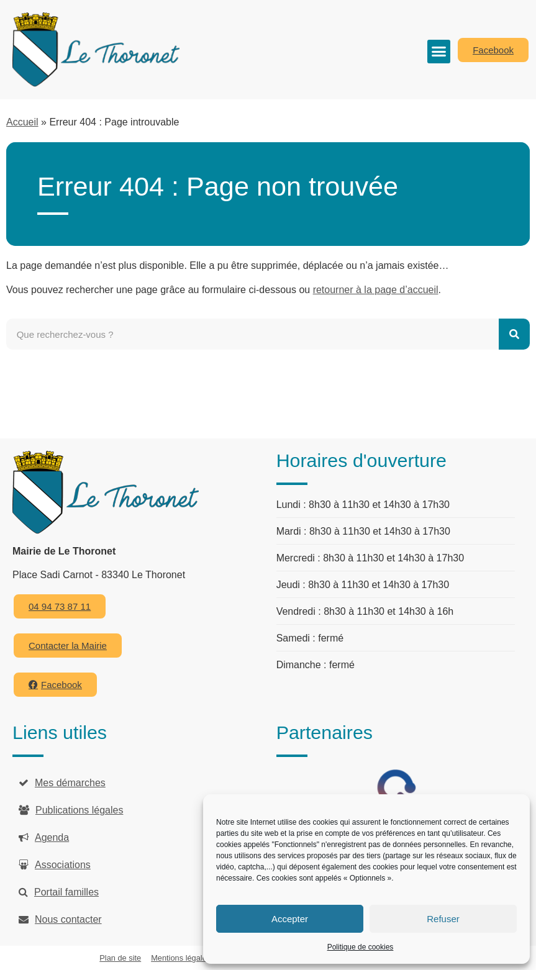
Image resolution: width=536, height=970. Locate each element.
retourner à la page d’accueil (375, 289)
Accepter (289, 918)
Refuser (443, 918)
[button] (439, 51)
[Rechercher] (514, 334)
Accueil (22, 122)
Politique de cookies (360, 947)
